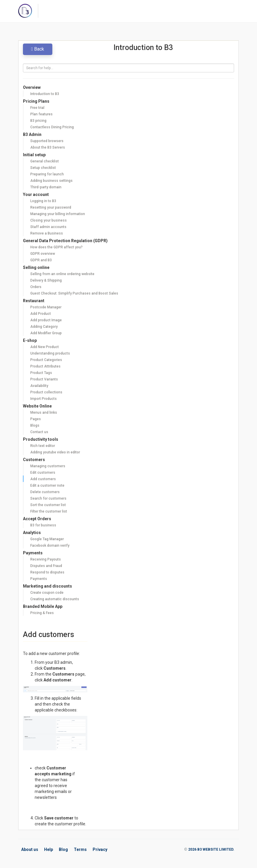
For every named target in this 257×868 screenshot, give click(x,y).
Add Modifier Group (46, 333)
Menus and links (43, 412)
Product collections (46, 392)
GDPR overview (42, 254)
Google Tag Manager (47, 539)
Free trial (37, 108)
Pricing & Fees (42, 613)
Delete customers (45, 492)
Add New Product (44, 347)
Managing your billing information (57, 214)
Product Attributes (45, 366)
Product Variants (44, 379)
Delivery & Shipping (46, 280)
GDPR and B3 (41, 260)
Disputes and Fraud (46, 566)
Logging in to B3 (43, 201)
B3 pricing (38, 121)
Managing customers (47, 466)
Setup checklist (43, 168)
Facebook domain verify (49, 545)
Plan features (41, 114)
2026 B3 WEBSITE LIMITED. (211, 849)
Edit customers (42, 472)
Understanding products (50, 353)
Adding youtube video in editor (55, 452)
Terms (80, 849)
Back (37, 49)
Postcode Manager (45, 307)
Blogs (34, 425)
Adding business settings (51, 181)
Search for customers (48, 498)
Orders (35, 287)
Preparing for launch (47, 174)
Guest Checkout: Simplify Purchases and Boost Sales (74, 293)
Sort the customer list (48, 505)
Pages (35, 419)
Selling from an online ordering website (62, 274)
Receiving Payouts (45, 559)
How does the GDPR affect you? (56, 247)
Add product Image (46, 320)
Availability (39, 386)
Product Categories (46, 360)
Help (48, 849)
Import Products (43, 399)
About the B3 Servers (47, 147)
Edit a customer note (47, 485)
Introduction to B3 (44, 94)
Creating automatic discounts (54, 599)
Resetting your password (50, 207)
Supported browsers (47, 141)
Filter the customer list (48, 511)
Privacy (100, 849)
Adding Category (44, 327)
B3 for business (43, 525)
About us (29, 849)
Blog (63, 849)
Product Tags (41, 373)
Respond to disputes (47, 572)
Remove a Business (46, 233)
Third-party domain (45, 187)
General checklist (44, 161)
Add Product (40, 314)
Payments (38, 579)
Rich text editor (42, 446)
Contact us (39, 432)
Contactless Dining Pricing (52, 127)
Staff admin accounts (48, 227)
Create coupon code (47, 593)
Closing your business (48, 220)
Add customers (43, 479)
